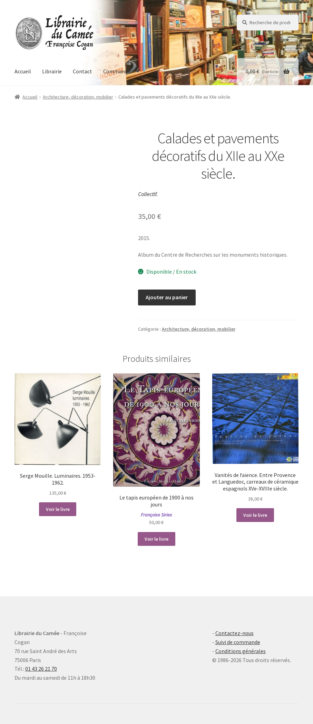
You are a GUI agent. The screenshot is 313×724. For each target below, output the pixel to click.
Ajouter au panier (167, 297)
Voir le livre (58, 509)
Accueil (22, 71)
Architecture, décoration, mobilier (78, 97)
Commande (116, 71)
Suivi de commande (237, 642)
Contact (82, 71)
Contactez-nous (234, 633)
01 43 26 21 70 (41, 668)
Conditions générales (240, 651)
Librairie (52, 71)
